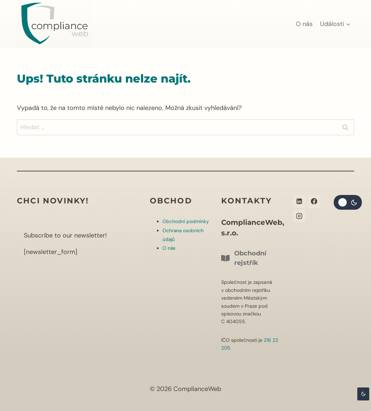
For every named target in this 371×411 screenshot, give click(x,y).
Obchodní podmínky (185, 221)
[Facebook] (314, 201)
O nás (304, 24)
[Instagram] (299, 216)
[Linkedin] (299, 201)
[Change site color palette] (348, 202)
